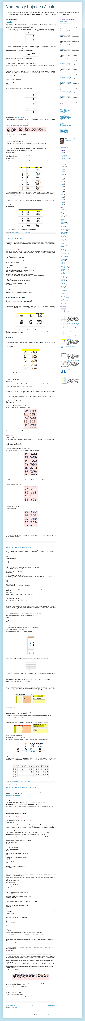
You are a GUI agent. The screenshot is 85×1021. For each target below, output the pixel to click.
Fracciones (63, 250)
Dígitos (62, 235)
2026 (62, 152)
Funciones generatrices (65, 253)
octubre (63, 164)
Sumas (62, 296)
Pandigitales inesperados (14, 238)
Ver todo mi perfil (68, 140)
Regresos (62, 286)
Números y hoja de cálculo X (65, 68)
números (62, 264)
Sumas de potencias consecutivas (73, 323)
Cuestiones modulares (64, 116)
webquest (62, 303)
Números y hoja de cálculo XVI (65, 96)
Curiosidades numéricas (64, 131)
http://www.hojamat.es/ (64, 21)
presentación (63, 277)
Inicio (32, 1005)
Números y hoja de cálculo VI (65, 49)
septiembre (64, 166)
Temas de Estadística (64, 126)
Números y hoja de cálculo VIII (65, 58)
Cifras (62, 219)
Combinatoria (62, 112)
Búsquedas (63, 215)
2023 (62, 179)
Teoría (62, 299)
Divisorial (9, 22)
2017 (62, 189)
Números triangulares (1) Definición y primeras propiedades (73, 369)
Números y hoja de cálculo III (65, 35)
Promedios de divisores (64, 118)
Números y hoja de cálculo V (65, 44)
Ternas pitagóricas (64, 300)
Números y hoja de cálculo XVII (65, 101)
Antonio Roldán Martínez (71, 138)
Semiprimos (63, 289)
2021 (62, 183)
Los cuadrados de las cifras (65, 125)
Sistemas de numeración (65, 291)
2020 (62, 184)
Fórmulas (62, 249)
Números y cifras (63, 111)
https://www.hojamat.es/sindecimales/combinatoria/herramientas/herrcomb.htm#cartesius (24, 610)
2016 (62, 191)
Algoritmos (62, 122)
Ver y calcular (63, 301)
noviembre (64, 163)
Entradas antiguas (51, 1005)
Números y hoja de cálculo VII (65, 54)
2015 (62, 192)
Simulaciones (63, 290)
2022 (62, 181)
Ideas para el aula (63, 133)
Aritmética (62, 210)
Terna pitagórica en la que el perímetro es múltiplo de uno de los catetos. (72, 332)
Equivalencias (63, 240)
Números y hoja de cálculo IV (65, 40)
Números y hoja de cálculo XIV (65, 86)
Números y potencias (64, 132)
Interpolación (63, 259)
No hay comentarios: (27, 232)
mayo (63, 169)
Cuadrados (63, 226)
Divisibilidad (63, 237)
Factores (62, 246)
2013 (62, 196)
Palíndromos (63, 273)
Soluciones (63, 293)
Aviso (62, 213)
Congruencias (63, 223)
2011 (62, 199)
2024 (62, 178)
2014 (62, 194)
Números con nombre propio (65, 129)
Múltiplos (62, 263)
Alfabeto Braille (69, 316)
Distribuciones (63, 236)
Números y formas (63, 113)
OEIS (62, 270)
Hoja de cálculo (64, 256)
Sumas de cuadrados (65, 297)
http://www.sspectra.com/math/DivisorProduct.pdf (16, 69)
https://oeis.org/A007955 (19, 117)
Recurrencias (63, 284)
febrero (63, 174)
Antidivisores (69, 339)
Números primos (64, 269)
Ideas (62, 257)
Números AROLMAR (65, 266)
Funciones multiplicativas (65, 110)
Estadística (63, 242)
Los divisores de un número (65, 117)
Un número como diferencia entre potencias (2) (22, 547)
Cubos (62, 227)
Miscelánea (62, 124)
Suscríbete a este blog (64, 147)
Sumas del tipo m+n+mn (71, 308)
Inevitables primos (63, 115)
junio (63, 167)
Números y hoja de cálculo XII (65, 77)
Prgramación (63, 279)
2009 (62, 202)
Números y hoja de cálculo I (65, 26)
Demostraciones (64, 233)
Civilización (63, 220)
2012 (62, 197)
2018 (62, 187)
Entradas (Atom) (14, 1007)
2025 (62, 153)
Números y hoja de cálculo (30, 6)
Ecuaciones (63, 239)
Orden (62, 272)
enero (63, 176)
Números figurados (64, 267)
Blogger (49, 1014)
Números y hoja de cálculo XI (65, 72)
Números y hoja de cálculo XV (65, 91)
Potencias (62, 276)
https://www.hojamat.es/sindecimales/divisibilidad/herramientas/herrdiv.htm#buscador (23, 720)
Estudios (62, 243)
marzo (63, 172)
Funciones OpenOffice (65, 254)
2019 (62, 186)
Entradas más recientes (10, 1005)
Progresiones (63, 280)
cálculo (62, 216)
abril (63, 171)
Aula (61, 212)
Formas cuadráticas (64, 247)
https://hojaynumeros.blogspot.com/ (13, 795)
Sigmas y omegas (63, 109)
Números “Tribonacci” (71, 353)
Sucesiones (62, 123)
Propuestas (63, 283)
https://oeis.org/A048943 (12, 195)
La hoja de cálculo (63, 120)
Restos (62, 287)
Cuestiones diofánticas (65, 229)
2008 (62, 204)
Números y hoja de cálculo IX (65, 63)
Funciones (63, 252)
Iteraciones (63, 260)
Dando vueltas (63, 232)
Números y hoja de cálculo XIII (65, 82)
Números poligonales (64, 128)
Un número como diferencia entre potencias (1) (22, 787)
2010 (62, 201)
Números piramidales (64, 130)
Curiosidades (63, 230)
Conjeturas (62, 119)
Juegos (62, 262)
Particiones (63, 274)
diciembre (64, 155)
